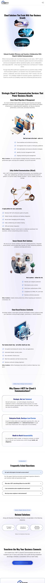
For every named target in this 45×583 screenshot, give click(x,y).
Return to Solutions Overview (22, 534)
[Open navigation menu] (42, 2)
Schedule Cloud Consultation (22, 562)
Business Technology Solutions (37, 527)
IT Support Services (9, 527)
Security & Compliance (24, 527)
